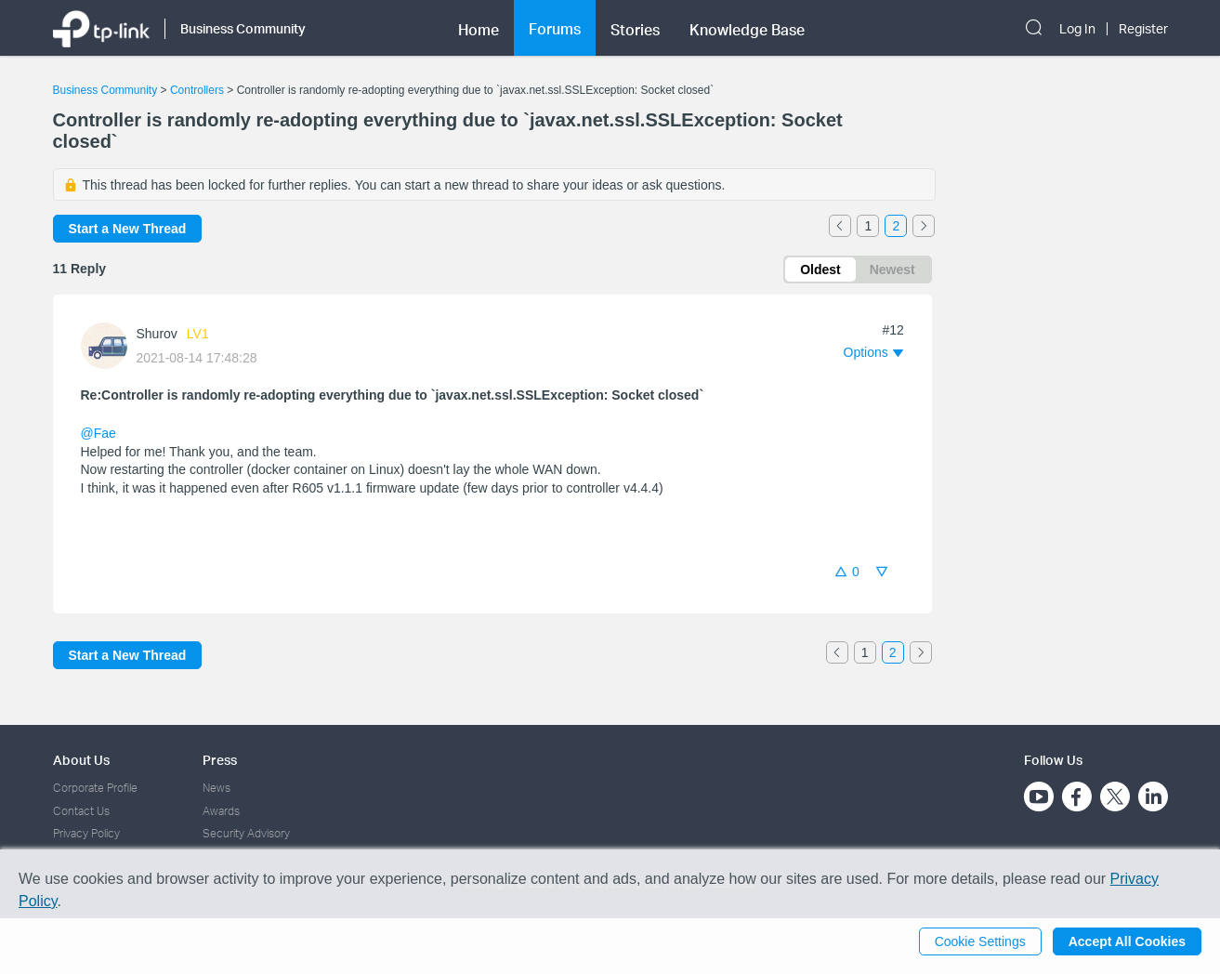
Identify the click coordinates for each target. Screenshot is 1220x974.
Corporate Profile (95, 788)
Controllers (197, 90)
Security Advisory (246, 833)
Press (220, 760)
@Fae (98, 433)
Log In (1077, 28)
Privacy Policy (86, 833)
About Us (81, 760)
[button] (873, 352)
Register (1143, 28)
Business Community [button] (243, 28)
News (216, 788)
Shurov (157, 333)
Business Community (105, 90)
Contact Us (81, 811)
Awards (221, 811)
